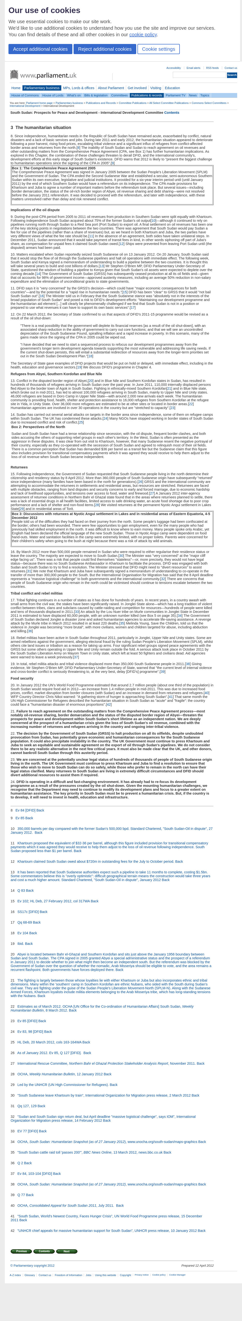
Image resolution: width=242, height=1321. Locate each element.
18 (90, 356)
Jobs (88, 1275)
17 (133, 307)
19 (79, 367)
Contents (171, 113)
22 (191, 404)
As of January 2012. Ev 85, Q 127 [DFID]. (49, 1053)
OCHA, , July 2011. (66, 1205)
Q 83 (21, 890)
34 (180, 615)
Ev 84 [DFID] (25, 810)
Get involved (137, 88)
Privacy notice (142, 1275)
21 (169, 388)
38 (188, 664)
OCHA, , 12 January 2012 (60, 1074)
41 (171, 697)
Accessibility (173, 67)
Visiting (155, 88)
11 (91, 236)
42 (109, 704)
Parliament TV (175, 95)
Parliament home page (39, 102)
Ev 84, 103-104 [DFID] (34, 1174)
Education (172, 88)
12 (121, 244)
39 (163, 672)
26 (140, 482)
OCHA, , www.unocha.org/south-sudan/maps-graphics (107, 1184)
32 (163, 579)
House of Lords (52, 95)
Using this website (105, 1275)
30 (121, 556)
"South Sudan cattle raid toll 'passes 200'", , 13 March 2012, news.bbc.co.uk (90, 1152)
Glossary (30, 1275)
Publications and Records (101, 102)
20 (90, 381)
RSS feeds (212, 67)
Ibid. (20, 944)
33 (77, 612)
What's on (74, 95)
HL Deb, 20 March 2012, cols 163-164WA (49, 1042)
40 (206, 693)
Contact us (231, 67)
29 (22, 509)
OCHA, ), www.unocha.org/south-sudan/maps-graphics (107, 1142)
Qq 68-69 (24, 922)
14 (38, 274)
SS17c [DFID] (28, 912)
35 (122, 623)
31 (29, 571)
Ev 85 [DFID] (27, 1021)
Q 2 (20, 1163)
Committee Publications (132, 102)
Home (16, 88)
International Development (25, 105)
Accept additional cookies (40, 49)
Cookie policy (159, 1275)
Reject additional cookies (105, 49)
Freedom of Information (68, 1275)
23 (172, 408)
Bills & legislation (95, 95)
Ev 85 (20, 818)
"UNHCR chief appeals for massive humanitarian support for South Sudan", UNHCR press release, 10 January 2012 (107, 1231)
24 (105, 418)
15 (125, 292)
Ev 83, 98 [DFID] (30, 1032)
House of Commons (25, 95)
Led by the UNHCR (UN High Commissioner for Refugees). (63, 1085)
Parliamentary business (42, 88)
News (193, 95)
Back (40, 810)
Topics (204, 95)
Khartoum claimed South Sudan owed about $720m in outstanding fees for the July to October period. (95, 861)
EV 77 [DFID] (27, 1131)
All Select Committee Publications (169, 102)
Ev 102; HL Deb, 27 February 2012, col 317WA (53, 901)
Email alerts (193, 67)
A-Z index (15, 1275)
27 (152, 493)
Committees (119, 95)
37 (76, 657)
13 (102, 266)
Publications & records (146, 95)
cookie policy (143, 34)
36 (30, 631)
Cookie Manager (177, 1275)
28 (97, 505)
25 (81, 422)
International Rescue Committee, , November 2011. (106, 1063)
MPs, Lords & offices (78, 88)
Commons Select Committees (209, 102)
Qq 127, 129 (27, 1106)
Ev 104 (22, 933)
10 (153, 221)
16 (42, 296)
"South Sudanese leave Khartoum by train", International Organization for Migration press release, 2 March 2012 (104, 1095)
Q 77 (21, 1195)
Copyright (125, 1275)
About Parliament (111, 88)
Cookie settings (158, 49)
